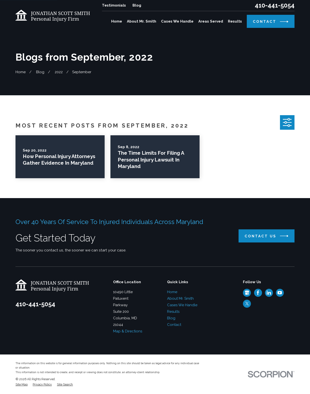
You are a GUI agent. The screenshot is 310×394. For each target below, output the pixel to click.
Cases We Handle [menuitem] (177, 21)
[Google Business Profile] (247, 292)
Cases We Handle (182, 305)
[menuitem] (22, 384)
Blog (136, 5)
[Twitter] (247, 303)
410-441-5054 (274, 5)
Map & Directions (127, 331)
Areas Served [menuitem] (210, 21)
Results (173, 311)
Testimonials (114, 5)
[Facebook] (258, 292)
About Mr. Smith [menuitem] (141, 21)
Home (172, 292)
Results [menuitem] (235, 21)
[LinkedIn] (269, 292)
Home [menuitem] (116, 21)
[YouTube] (280, 292)
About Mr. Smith (180, 298)
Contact (174, 324)
